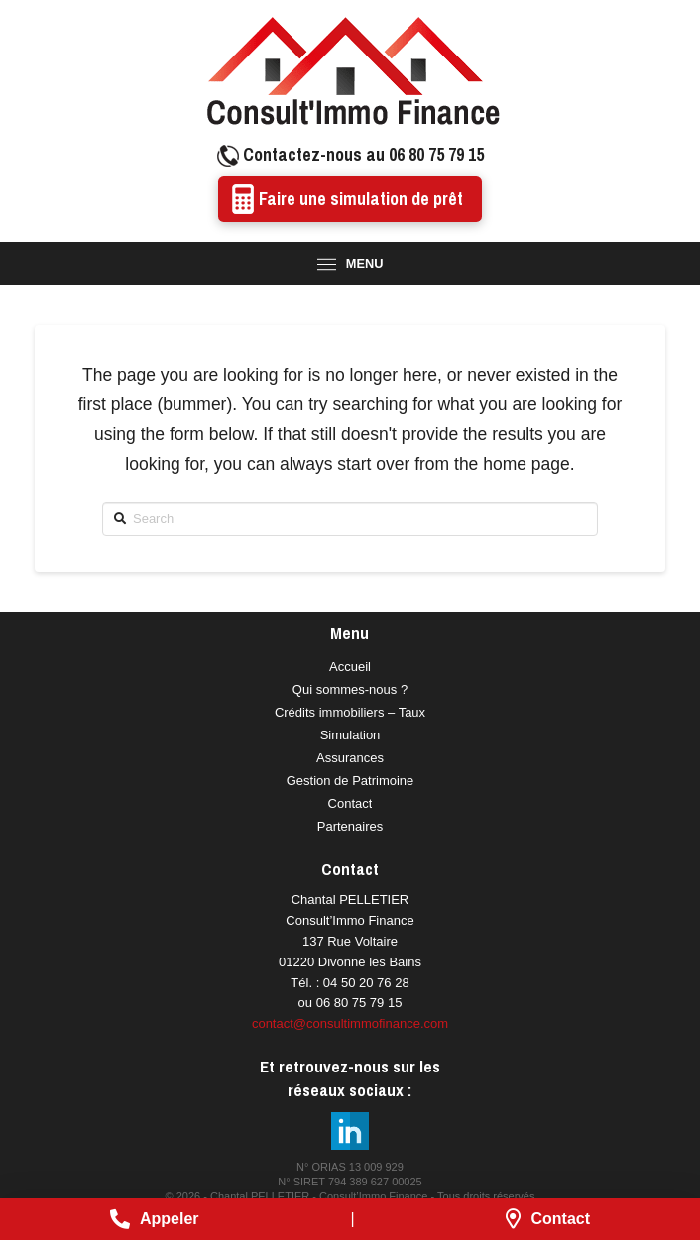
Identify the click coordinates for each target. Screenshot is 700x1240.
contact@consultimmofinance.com (350, 1023)
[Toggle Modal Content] (350, 263)
